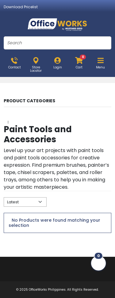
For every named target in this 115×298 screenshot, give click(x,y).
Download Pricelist (21, 6)
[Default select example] (25, 202)
